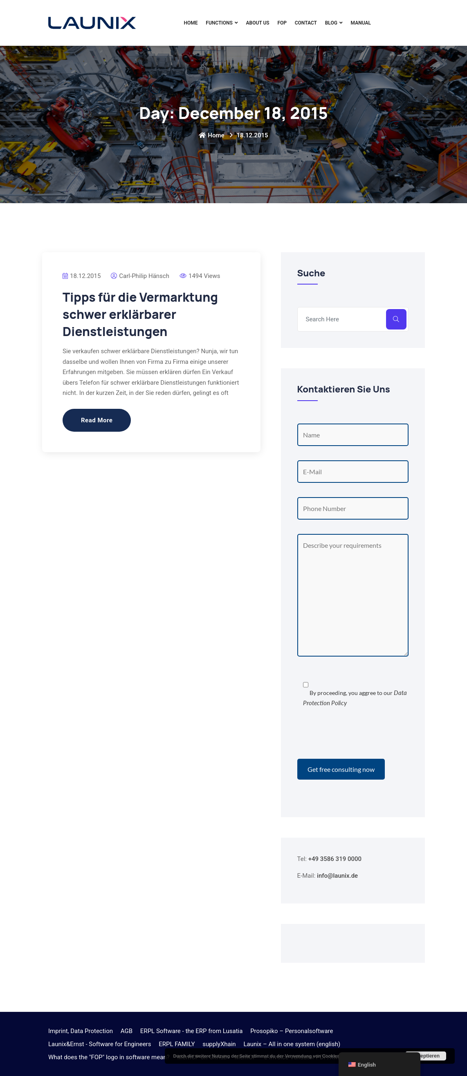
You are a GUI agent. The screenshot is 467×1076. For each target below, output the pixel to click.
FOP (282, 23)
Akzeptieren (426, 1056)
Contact (306, 23)
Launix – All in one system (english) (291, 1044)
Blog (331, 23)
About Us (257, 23)
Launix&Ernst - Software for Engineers (99, 1044)
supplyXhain (219, 1044)
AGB (126, 1031)
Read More (96, 420)
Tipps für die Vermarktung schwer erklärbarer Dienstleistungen (140, 314)
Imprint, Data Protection (80, 1031)
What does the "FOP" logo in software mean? (109, 1057)
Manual (361, 23)
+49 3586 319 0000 (334, 859)
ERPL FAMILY (177, 1044)
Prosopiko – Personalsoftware (291, 1031)
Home (191, 23)
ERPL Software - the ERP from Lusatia (191, 1031)
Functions (219, 23)
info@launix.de (337, 875)
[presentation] (359, 735)
